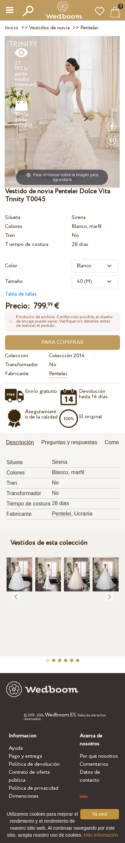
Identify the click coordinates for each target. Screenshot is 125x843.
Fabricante (17, 374)
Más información (101, 835)
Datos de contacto (90, 776)
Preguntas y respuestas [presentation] (69, 442)
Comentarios (94, 764)
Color (11, 266)
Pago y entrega (25, 756)
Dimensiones (24, 796)
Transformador (21, 365)
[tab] (22, 443)
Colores (13, 226)
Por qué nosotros (99, 756)
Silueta (12, 217)
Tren (10, 235)
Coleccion (16, 356)
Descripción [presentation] (20, 442)
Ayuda (16, 748)
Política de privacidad (33, 788)
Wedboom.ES (60, 715)
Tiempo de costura (26, 244)
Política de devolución (34, 764)
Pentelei (58, 374)
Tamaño (14, 281)
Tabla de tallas (21, 294)
